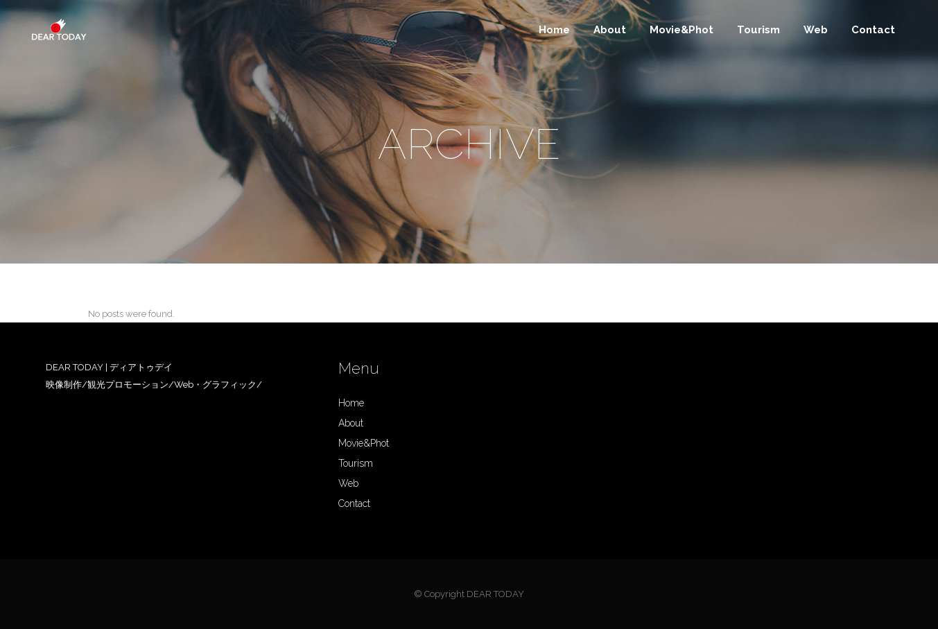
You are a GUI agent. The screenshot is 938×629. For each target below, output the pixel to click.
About (350, 423)
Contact (354, 503)
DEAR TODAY (495, 594)
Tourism (355, 463)
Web (348, 483)
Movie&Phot (363, 443)
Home (351, 402)
